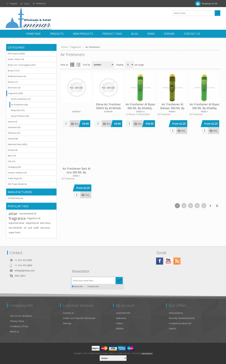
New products (176, 312)
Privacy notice (17, 321)
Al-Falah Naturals (15, 198)
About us (14, 331)
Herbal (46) (13, 138)
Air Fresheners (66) (19, 104)
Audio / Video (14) (16, 59)
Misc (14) (12, 155)
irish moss (45, 222)
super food (14, 232)
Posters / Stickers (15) (17, 172)
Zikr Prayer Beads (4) (17, 184)
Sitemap (67, 323)
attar (13, 213)
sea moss (45, 227)
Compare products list (180, 323)
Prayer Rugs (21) (15, 178)
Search (172, 328)
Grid (72, 64)
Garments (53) (14, 127)
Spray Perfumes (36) (20, 116)
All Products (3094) (16, 53)
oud (30, 227)
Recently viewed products (182, 318)
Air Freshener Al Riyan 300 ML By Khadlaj (204, 106)
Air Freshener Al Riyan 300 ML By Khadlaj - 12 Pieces (140, 108)
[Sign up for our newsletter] (94, 280)
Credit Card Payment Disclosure (79, 318)
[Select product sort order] (103, 64)
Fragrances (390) (15, 93)
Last (217, 205)
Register (13, 3)
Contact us (68, 312)
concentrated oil (27, 213)
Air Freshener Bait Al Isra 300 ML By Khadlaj (76, 172)
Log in (26, 3)
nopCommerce (147, 353)
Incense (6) (12, 150)
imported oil (32, 222)
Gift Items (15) (14, 133)
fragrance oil (33, 218)
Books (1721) (14, 70)
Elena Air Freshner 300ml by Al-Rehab (108, 106)
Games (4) (12, 121)
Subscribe (78, 286)
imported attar (16, 222)
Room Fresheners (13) (21, 99)
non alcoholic (15, 227)
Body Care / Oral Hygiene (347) (21, 65)
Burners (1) (13, 82)
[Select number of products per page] (130, 64)
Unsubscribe (93, 286)
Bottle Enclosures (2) (17, 76)
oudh (36, 227)
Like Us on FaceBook (21, 315)
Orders (119, 323)
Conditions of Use (19, 326)
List (78, 64)
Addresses (121, 318)
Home (64, 47)
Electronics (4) (14, 87)
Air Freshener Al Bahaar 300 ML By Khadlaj (172, 108)
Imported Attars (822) (17, 144)
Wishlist (120, 328)
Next (210, 205)
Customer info (123, 312)
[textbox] (193, 13)
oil (25, 227)
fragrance (17, 218)
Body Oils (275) (18, 110)
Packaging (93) (14, 167)
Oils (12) (11, 161)
